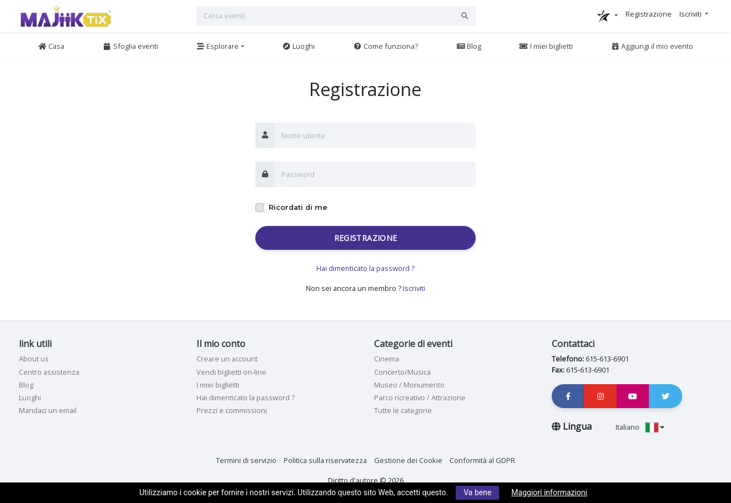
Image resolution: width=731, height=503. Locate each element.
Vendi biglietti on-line (231, 372)
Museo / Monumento (409, 385)
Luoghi (298, 46)
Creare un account (227, 359)
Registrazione (365, 238)
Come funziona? (385, 46)
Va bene (477, 492)
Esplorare (217, 46)
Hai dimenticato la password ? (365, 268)
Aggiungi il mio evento (652, 46)
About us (34, 359)
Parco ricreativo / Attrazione (420, 398)
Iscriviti (414, 288)
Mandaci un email (48, 410)
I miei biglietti (545, 46)
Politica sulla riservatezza (325, 460)
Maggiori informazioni (549, 492)
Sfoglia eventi (130, 46)
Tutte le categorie (403, 410)
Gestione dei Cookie (408, 460)
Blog (468, 46)
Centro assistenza (49, 372)
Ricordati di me (298, 207)
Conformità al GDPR (482, 460)
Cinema (386, 359)
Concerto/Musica (402, 372)
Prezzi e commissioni (231, 410)
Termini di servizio (246, 460)
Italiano (640, 427)
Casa (51, 46)
